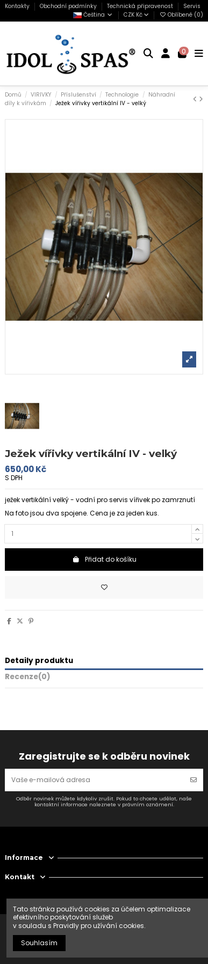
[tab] (104, 679)
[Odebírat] (193, 780)
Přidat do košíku (104, 559)
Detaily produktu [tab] (39, 661)
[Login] (165, 53)
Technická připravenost (141, 6)
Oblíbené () (181, 15)
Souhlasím (39, 942)
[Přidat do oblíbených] (104, 587)
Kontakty (18, 6)
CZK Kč (136, 15)
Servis (191, 6)
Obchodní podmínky (69, 6)
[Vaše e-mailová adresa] (94, 780)
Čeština (93, 15)
